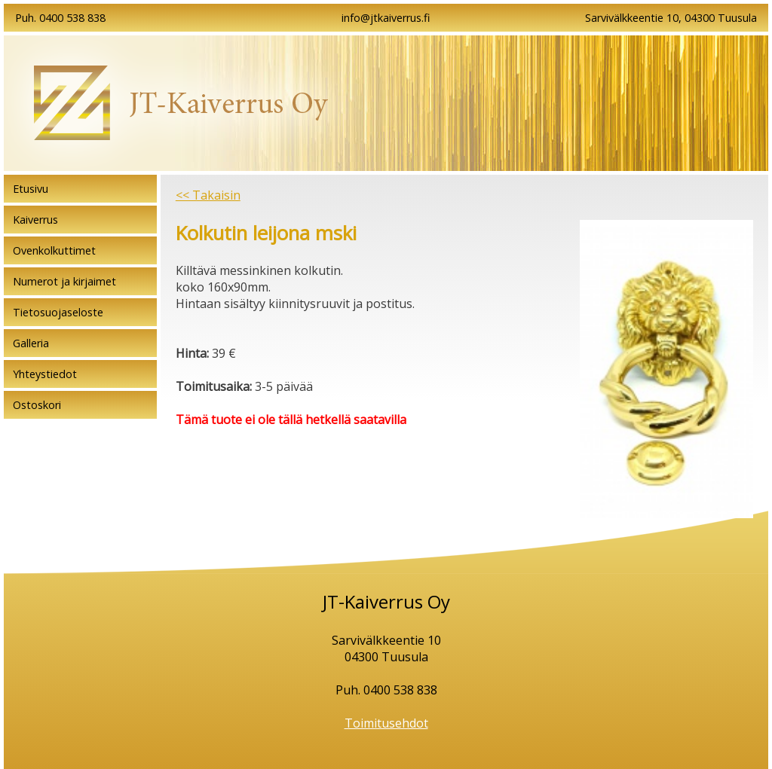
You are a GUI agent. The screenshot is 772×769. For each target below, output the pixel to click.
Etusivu (30, 189)
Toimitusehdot (386, 723)
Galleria (31, 343)
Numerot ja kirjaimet (64, 281)
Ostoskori (37, 405)
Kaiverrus (35, 219)
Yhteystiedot (45, 374)
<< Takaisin (208, 195)
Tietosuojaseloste (58, 312)
